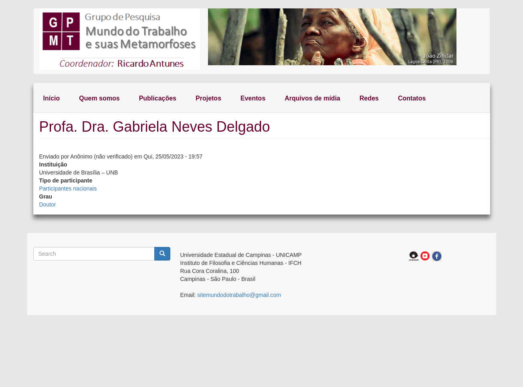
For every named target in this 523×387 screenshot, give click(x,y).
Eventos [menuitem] (252, 98)
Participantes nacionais (68, 188)
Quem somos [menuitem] (99, 98)
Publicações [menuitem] (157, 98)
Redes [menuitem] (369, 98)
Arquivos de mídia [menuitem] (312, 98)
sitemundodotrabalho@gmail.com (239, 295)
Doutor (47, 204)
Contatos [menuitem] (412, 98)
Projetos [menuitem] (208, 98)
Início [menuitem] (51, 98)
